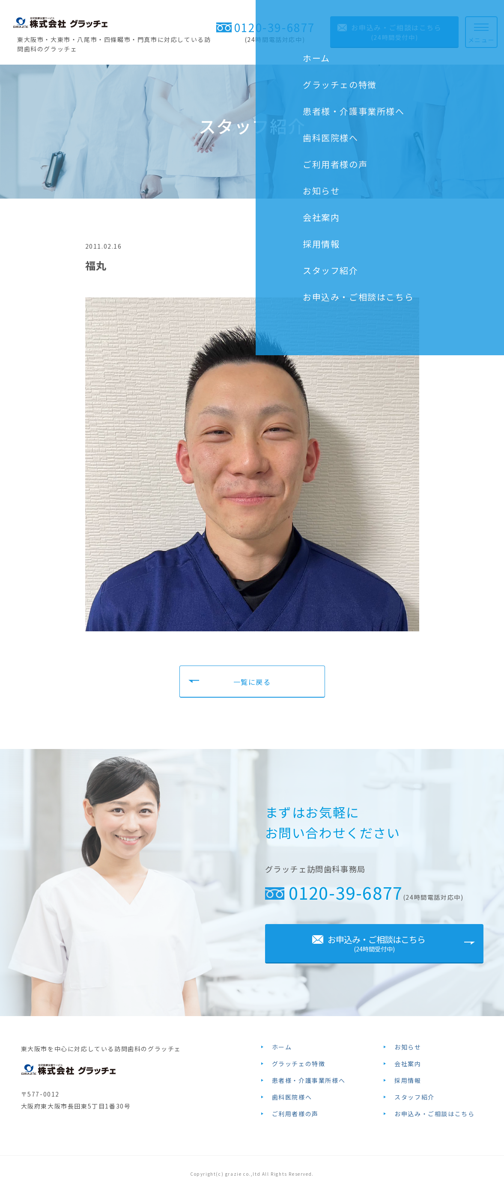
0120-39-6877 (274, 27)
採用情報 (407, 1080)
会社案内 (407, 1063)
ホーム (282, 1047)
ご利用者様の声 (295, 1113)
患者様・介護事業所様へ (309, 1080)
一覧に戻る (252, 682)
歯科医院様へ (292, 1097)
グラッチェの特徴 (298, 1063)
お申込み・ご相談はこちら (434, 1113)
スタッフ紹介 (414, 1097)
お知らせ (407, 1047)
